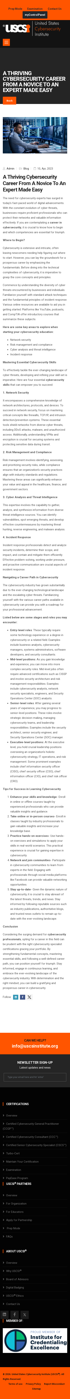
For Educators (15, 1212)
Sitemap (36, 1389)
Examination (35, 8)
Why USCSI (13, 1271)
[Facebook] (14, 1315)
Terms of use (15, 1384)
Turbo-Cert (13, 1153)
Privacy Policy (33, 1384)
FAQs (9, 1236)
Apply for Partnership (19, 1220)
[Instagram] (4, 1315)
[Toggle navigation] (6, 42)
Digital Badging (15, 1287)
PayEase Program (17, 1178)
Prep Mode (15, 8)
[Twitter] (25, 1315)
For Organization (16, 1203)
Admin (10, 168)
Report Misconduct (54, 1384)
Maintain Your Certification (22, 1161)
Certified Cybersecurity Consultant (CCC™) (32, 1137)
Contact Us (55, 8)
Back (10, 100)
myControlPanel (35, 14)
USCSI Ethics (15, 1295)
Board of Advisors (17, 1279)
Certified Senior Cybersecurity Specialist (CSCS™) (36, 1145)
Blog (26, 168)
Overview (11, 1115)
